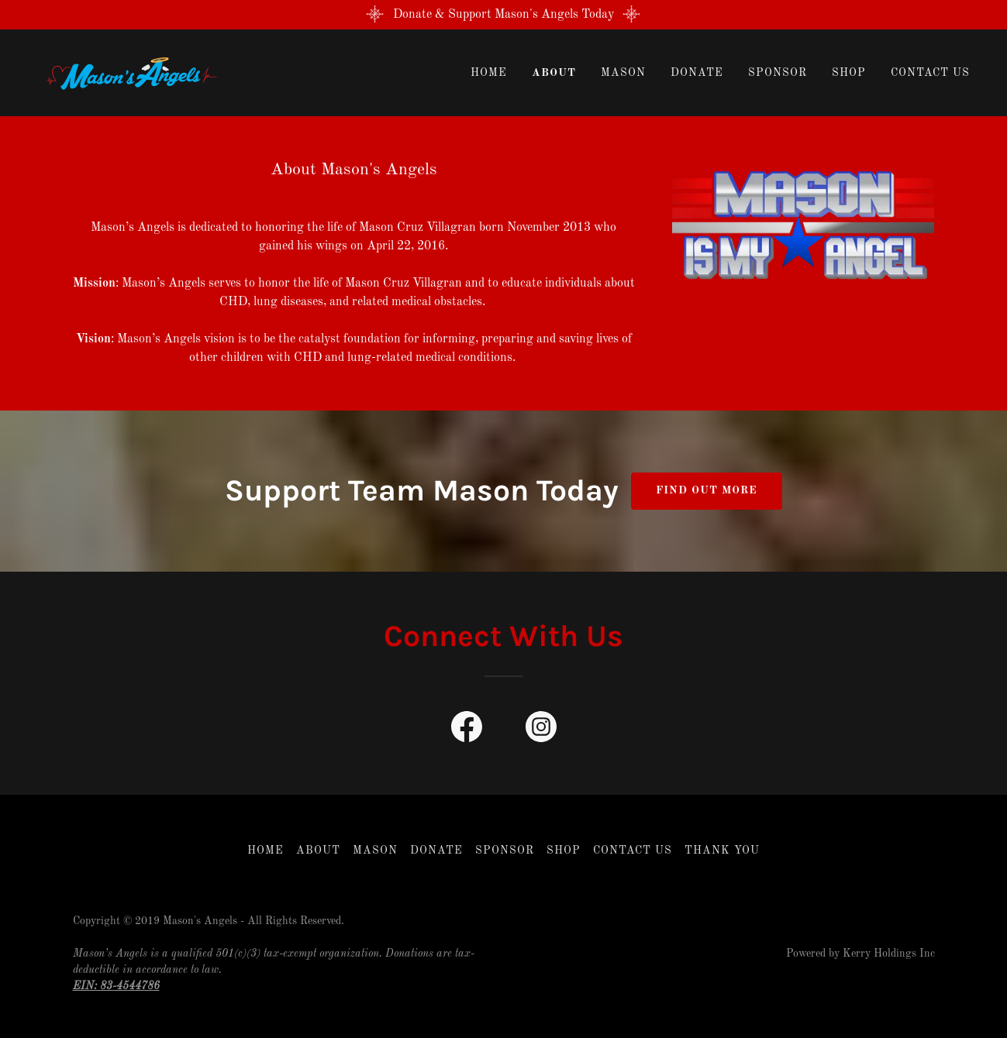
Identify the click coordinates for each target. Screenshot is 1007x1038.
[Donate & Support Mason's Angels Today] (503, 14)
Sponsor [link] (777, 72)
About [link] (554, 72)
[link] (127, 73)
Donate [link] (697, 72)
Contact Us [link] (930, 72)
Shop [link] (849, 72)
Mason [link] (623, 72)
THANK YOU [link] (722, 850)
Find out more (706, 490)
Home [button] (265, 850)
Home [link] (489, 72)
